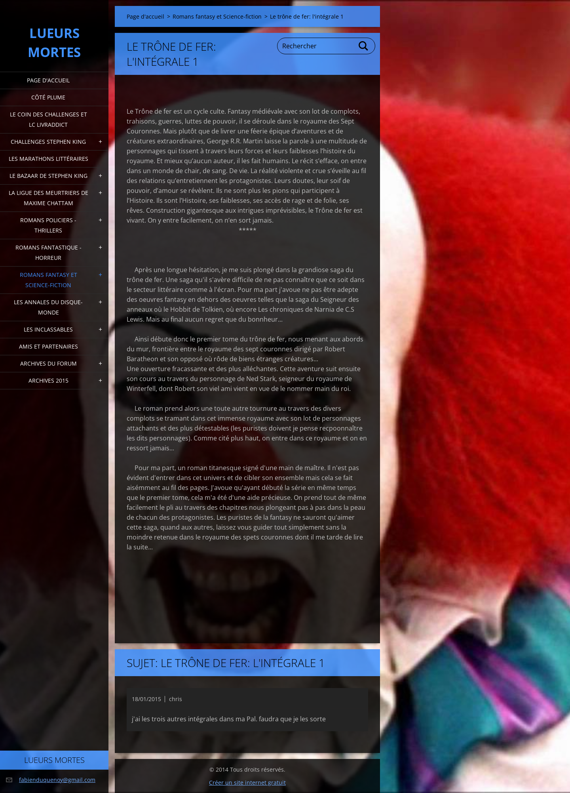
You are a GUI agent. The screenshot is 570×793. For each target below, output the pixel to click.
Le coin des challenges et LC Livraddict (48, 119)
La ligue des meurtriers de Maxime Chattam (48, 198)
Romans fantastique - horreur (48, 252)
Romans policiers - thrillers (48, 225)
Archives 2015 (48, 380)
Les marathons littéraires (48, 158)
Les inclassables (48, 329)
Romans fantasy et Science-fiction (48, 280)
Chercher (364, 46)
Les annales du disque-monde (48, 307)
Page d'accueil (48, 80)
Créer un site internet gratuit (247, 782)
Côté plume (48, 97)
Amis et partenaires (48, 346)
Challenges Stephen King (48, 141)
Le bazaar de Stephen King (48, 175)
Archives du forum (48, 363)
